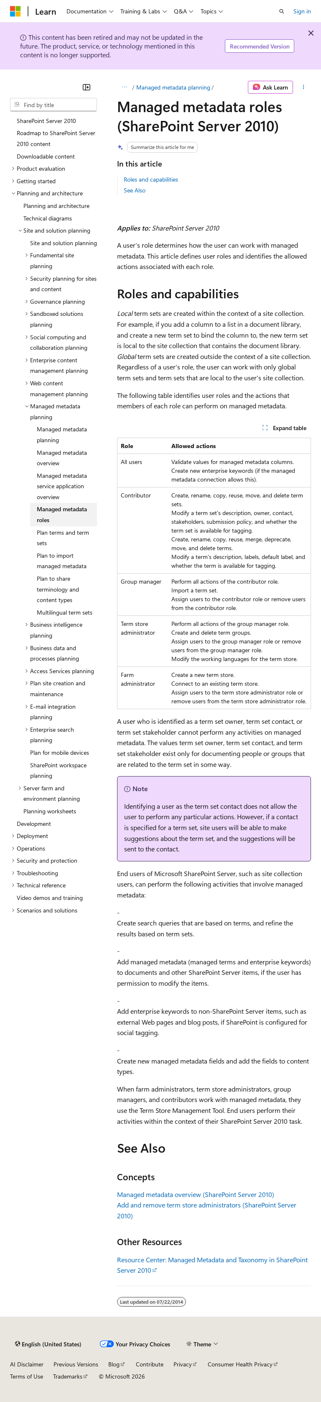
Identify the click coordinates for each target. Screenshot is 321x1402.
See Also (134, 190)
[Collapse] (86, 87)
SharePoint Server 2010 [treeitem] (46, 121)
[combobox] (53, 104)
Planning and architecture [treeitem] (56, 206)
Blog (114, 1364)
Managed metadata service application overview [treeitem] (62, 486)
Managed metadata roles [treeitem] (62, 514)
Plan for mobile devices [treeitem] (59, 752)
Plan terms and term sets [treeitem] (63, 537)
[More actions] (303, 87)
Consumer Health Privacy (240, 1364)
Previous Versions (76, 1364)
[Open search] (281, 11)
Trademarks (67, 1376)
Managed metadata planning (173, 87)
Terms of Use (26, 1376)
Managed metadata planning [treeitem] (62, 434)
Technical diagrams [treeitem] (47, 218)
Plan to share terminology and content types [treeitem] (58, 589)
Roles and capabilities (151, 179)
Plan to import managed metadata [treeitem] (62, 560)
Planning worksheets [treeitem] (49, 811)
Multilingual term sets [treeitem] (64, 612)
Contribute (149, 1364)
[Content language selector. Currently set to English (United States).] (48, 1344)
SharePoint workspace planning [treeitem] (58, 770)
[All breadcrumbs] (124, 87)
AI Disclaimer (26, 1364)
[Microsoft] (15, 11)
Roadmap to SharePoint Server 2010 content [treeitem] (56, 138)
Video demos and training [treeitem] (50, 898)
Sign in (302, 11)
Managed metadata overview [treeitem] (62, 458)
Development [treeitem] (34, 824)
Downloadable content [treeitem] (46, 156)
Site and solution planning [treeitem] (63, 243)
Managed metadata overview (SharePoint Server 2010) (195, 1194)
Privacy (182, 1364)
